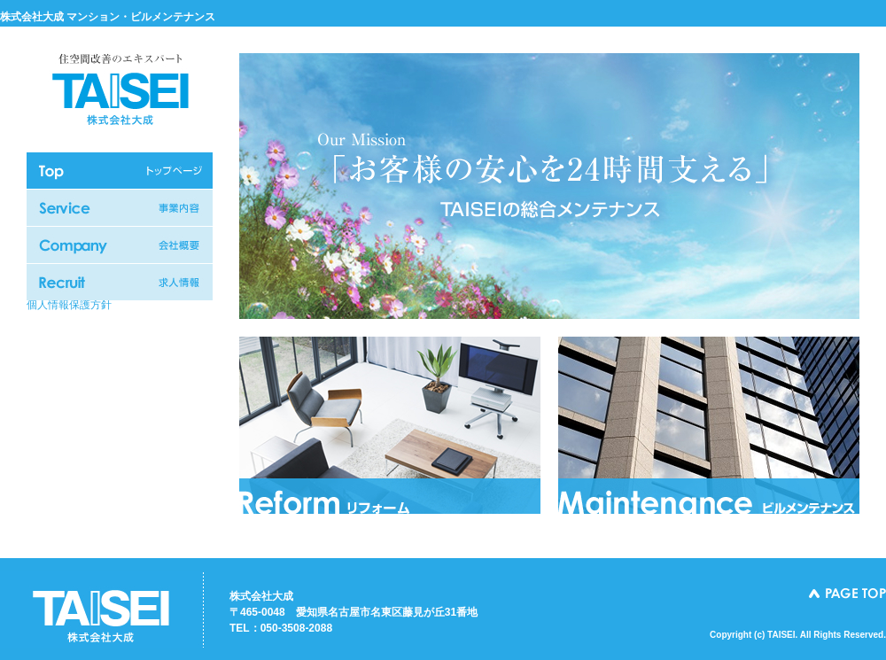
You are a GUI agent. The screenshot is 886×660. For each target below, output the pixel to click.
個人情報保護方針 (69, 305)
